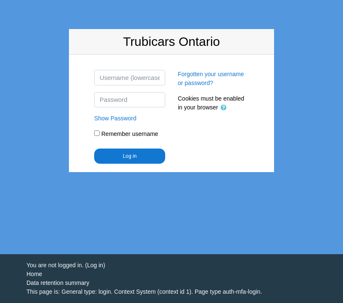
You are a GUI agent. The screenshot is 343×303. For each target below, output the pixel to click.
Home (34, 274)
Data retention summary (57, 282)
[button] (225, 108)
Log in (130, 156)
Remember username (129, 133)
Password (115, 118)
